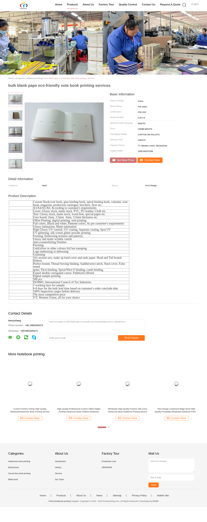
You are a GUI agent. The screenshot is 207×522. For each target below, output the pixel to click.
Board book (13, 467)
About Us (88, 4)
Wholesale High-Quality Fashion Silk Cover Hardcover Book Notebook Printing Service (127, 410)
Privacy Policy (139, 495)
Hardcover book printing (19, 461)
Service (58, 473)
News (99, 495)
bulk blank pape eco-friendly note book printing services (69, 78)
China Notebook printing (60, 501)
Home (58, 4)
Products (72, 4)
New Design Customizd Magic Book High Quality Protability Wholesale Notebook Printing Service (176, 410)
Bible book (13, 479)
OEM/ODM (107, 467)
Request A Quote (170, 4)
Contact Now (150, 160)
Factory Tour (106, 4)
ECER (155, 501)
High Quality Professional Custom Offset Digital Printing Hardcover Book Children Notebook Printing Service (78, 410)
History (58, 467)
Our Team (59, 479)
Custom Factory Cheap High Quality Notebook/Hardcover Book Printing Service (30, 410)
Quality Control (128, 4)
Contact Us (148, 4)
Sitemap (117, 495)
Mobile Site (163, 495)
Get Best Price (123, 160)
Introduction (60, 461)
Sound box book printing (19, 473)
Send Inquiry (131, 337)
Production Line (109, 461)
